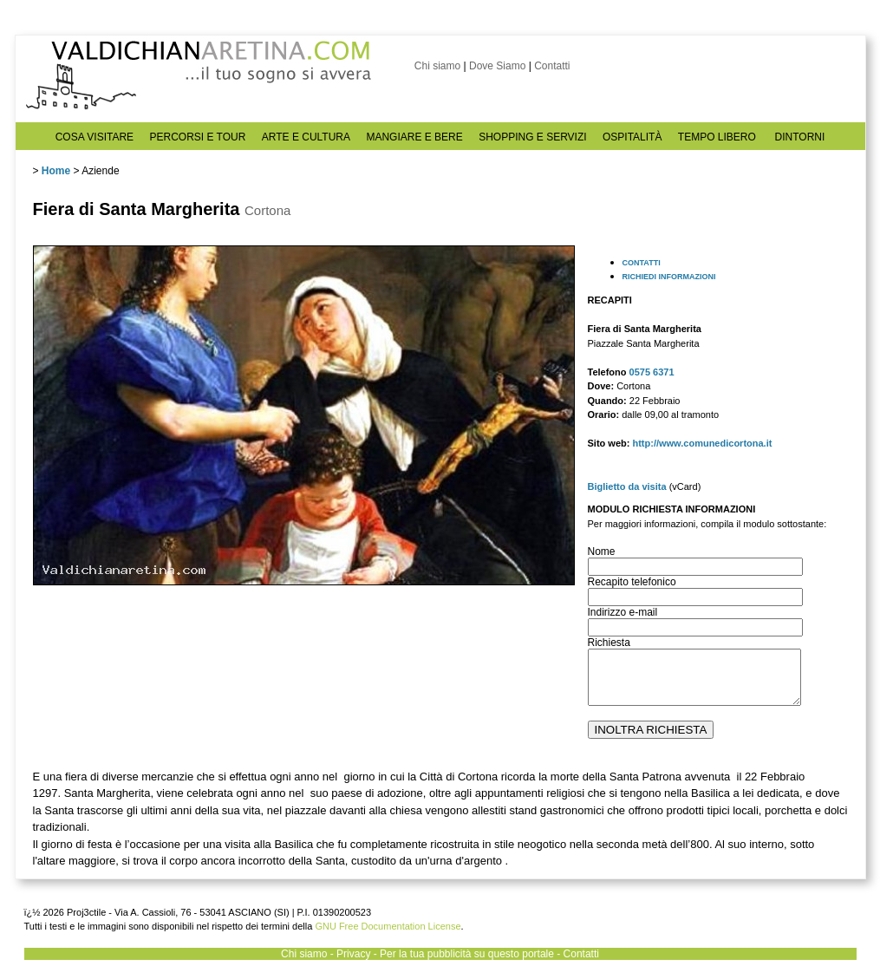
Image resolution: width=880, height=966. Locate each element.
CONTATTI (642, 262)
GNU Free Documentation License (387, 926)
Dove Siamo (497, 66)
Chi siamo (437, 66)
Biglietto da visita (627, 486)
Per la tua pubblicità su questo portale (467, 954)
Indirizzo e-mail (623, 612)
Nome (602, 551)
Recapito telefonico (632, 582)
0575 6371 (652, 372)
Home (56, 171)
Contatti (552, 66)
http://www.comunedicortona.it (702, 443)
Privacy (353, 954)
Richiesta (609, 642)
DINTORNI (800, 137)
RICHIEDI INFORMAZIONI (669, 276)
